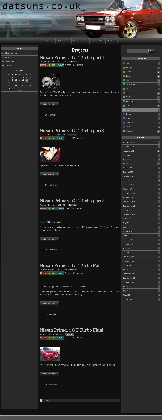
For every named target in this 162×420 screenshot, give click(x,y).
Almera (128, 63)
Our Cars (129, 97)
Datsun (128, 76)
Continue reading (50, 104)
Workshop (129, 131)
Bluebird (129, 67)
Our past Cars (98, 41)
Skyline (128, 114)
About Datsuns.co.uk (80, 41)
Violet (128, 127)
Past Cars (129, 101)
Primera (129, 105)
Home (47, 41)
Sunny (128, 118)
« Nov (19, 90)
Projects (129, 110)
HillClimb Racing (132, 84)
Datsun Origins (63, 41)
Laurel (128, 89)
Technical (129, 122)
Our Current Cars (114, 41)
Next (47, 401)
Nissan (128, 93)
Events (128, 80)
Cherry (128, 72)
